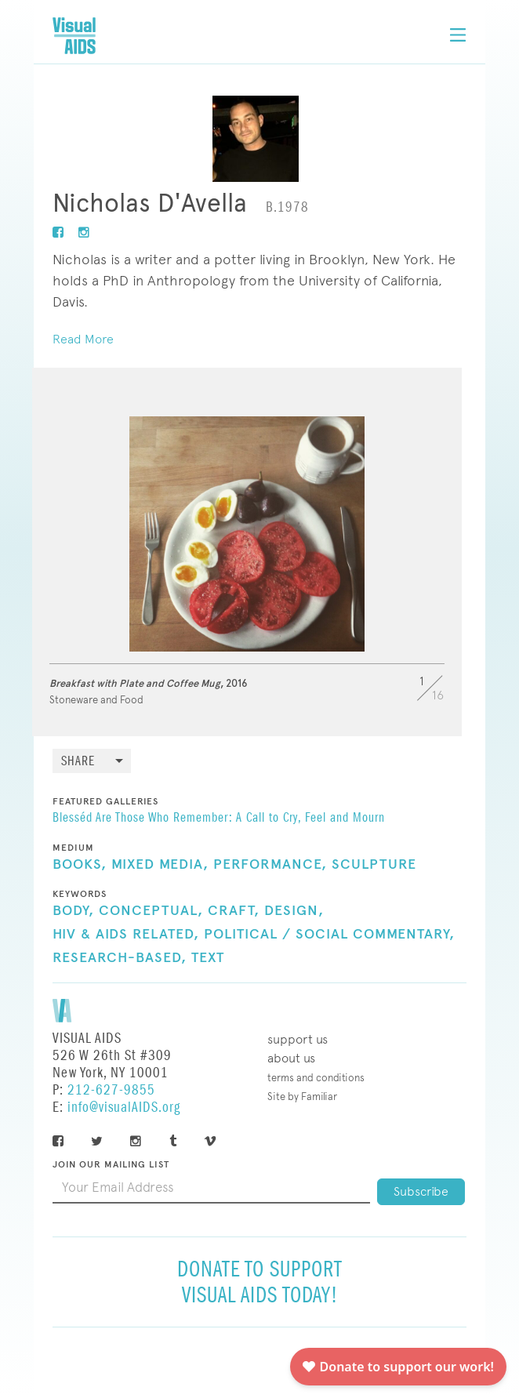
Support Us (297, 1039)
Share (78, 762)
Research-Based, (120, 958)
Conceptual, (151, 911)
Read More (83, 339)
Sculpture (374, 865)
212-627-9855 (111, 1090)
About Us (291, 1058)
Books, (80, 865)
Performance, (270, 865)
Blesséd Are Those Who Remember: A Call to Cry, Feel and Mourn (219, 818)
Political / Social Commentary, (329, 934)
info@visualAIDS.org (123, 1107)
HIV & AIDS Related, (126, 934)
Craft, (234, 911)
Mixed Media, (160, 865)
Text (207, 958)
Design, (294, 911)
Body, (73, 911)
